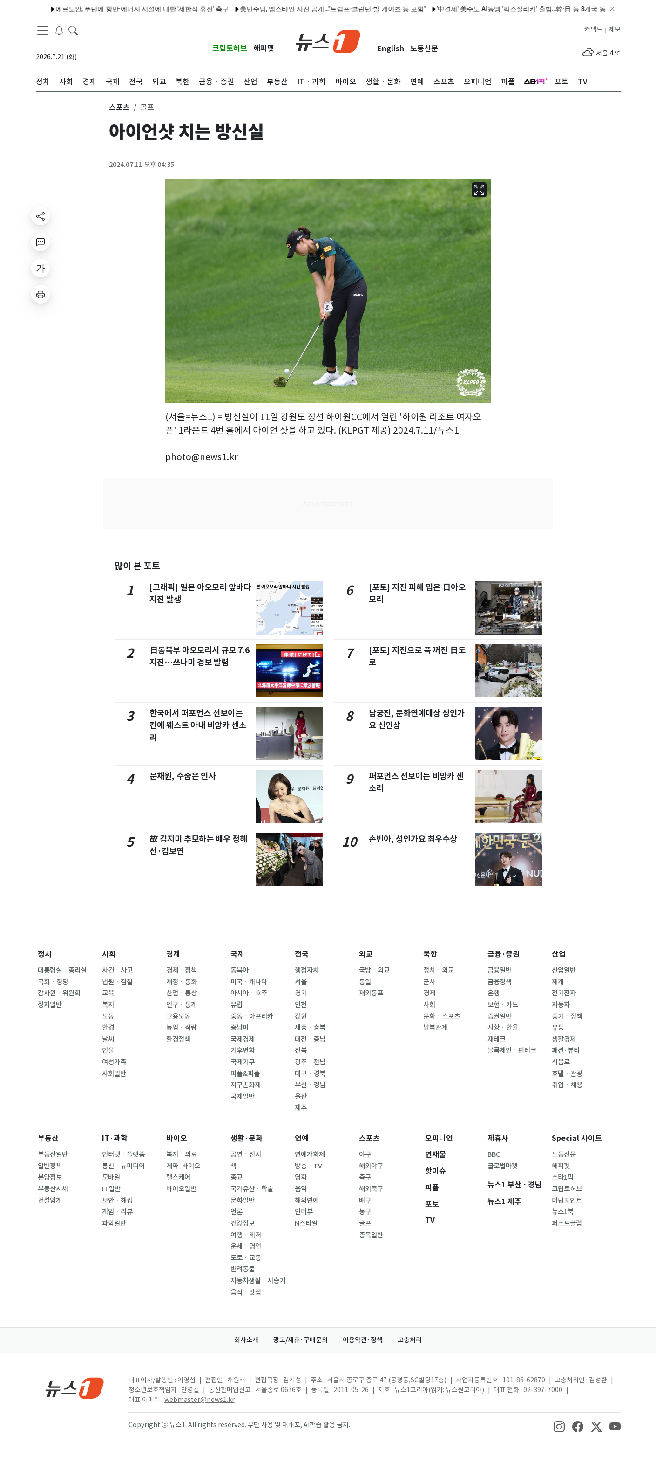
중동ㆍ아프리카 (251, 1016)
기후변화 (242, 1050)
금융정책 (499, 982)
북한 (430, 954)
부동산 (48, 1138)
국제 (237, 954)
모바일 (111, 1177)
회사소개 (246, 1340)
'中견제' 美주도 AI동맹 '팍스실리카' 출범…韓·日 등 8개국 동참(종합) (511, 9)
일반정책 (50, 1166)
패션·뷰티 (566, 1050)
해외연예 (307, 1200)
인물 (108, 1050)
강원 (301, 1016)
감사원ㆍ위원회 (59, 993)
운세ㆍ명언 (245, 1246)
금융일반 (499, 970)
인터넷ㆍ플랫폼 (123, 1154)
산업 (559, 954)
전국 (302, 954)
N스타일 (306, 1223)
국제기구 (242, 1062)
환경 (108, 1027)
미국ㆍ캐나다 (248, 982)
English (390, 49)
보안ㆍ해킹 (117, 1200)
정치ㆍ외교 (438, 970)
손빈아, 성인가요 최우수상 (413, 839)
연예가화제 (310, 1154)
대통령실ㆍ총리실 (62, 970)
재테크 (496, 1039)
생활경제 (564, 1039)
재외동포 (371, 993)
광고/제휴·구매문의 (300, 1340)
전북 (301, 1050)
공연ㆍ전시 (245, 1154)
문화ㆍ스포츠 (441, 1016)
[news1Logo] (75, 1387)
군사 (429, 982)
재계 (558, 982)
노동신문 (424, 49)
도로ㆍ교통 (245, 1258)
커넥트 (593, 29)
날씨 (108, 1039)
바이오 (176, 1138)
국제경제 (242, 1039)
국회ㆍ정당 (53, 982)
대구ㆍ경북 (310, 1074)
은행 (493, 993)
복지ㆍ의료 (181, 1154)
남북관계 (435, 1027)
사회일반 (114, 1074)
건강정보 (242, 1223)
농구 (365, 1212)
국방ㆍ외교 (374, 970)
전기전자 (564, 993)
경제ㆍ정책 (181, 970)
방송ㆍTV (308, 1166)
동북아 (239, 970)
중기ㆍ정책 (567, 1016)
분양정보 (50, 1177)
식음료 (561, 1062)
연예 (302, 1138)
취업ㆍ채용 (567, 1085)
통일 (365, 982)
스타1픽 (563, 1177)
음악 (301, 1189)
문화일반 (242, 1200)
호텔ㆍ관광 (567, 1074)
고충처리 (410, 1340)
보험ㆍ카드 (502, 1005)
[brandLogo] (328, 40)
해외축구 (371, 1189)
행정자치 (307, 970)
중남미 (239, 1027)
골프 (365, 1223)
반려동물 (242, 1269)
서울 (301, 982)
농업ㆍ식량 (181, 1027)
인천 (301, 1005)
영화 (301, 1177)
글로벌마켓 (502, 1166)
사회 (109, 954)
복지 (108, 1005)
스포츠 (369, 1138)
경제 (173, 954)
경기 (301, 993)
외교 (366, 954)
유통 (558, 1027)
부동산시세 (53, 1189)
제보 (615, 29)
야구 (365, 1154)
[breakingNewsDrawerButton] (59, 30)
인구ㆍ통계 (181, 1005)
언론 (236, 1212)
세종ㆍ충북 (310, 1027)
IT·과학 (115, 1138)
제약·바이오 (183, 1166)
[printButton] (40, 294)
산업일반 (564, 970)
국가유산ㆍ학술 (251, 1189)
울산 (301, 1096)
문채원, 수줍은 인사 (182, 776)
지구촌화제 (245, 1085)
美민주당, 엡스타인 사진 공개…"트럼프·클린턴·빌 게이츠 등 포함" (310, 9)
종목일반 (371, 1235)
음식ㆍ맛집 (245, 1292)
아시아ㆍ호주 (248, 993)
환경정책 (178, 1039)
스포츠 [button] (119, 107)
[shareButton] (40, 216)
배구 (365, 1200)
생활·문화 (246, 1138)
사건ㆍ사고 (117, 970)
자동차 (561, 1005)
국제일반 (242, 1096)
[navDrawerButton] (43, 30)
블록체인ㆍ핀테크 (511, 1050)
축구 (365, 1177)
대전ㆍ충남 (310, 1039)
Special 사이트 (577, 1138)
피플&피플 (245, 1074)
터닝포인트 (567, 1200)
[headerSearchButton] (73, 30)
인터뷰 (304, 1212)
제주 (301, 1108)
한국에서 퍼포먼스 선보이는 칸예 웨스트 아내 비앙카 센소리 (197, 725)
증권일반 (499, 1016)
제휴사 (497, 1138)
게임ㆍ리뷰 (117, 1212)
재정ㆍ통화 (181, 982)
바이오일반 (181, 1189)
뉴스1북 (563, 1212)
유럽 (236, 1005)
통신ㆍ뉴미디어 (123, 1166)
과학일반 (114, 1223)
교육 (108, 993)
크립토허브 (229, 48)
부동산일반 (53, 1154)
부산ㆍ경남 (310, 1085)
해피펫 (263, 48)
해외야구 (371, 1166)
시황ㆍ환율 (502, 1027)
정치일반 (50, 1005)
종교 (236, 1177)
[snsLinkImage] (559, 1425)
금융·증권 (503, 954)
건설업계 (50, 1200)
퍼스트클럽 (567, 1223)
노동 (108, 1016)
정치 (45, 954)
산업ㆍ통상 (181, 993)
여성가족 (114, 1062)
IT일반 (111, 1189)
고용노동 (178, 1016)
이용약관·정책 (363, 1340)
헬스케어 (178, 1177)
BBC (493, 1154)
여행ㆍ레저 (245, 1235)
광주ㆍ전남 (310, 1062)
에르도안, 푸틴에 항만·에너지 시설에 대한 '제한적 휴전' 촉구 (119, 9)
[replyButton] (40, 242)
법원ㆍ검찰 (117, 982)
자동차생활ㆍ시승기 (257, 1281)
